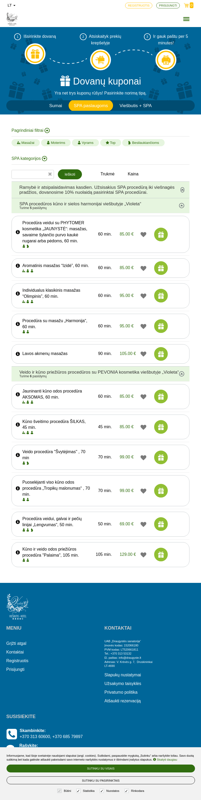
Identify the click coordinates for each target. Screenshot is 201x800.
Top (111, 143)
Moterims (56, 143)
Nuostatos (110, 791)
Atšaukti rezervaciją (122, 701)
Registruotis (17, 660)
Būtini (65, 791)
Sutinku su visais (100, 768)
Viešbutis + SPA (136, 105)
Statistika (86, 791)
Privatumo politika (120, 692)
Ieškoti (70, 174)
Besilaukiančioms (143, 143)
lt (11, 5)
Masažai (25, 143)
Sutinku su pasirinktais (101, 780)
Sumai (55, 105)
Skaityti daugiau (165, 759)
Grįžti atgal (16, 643)
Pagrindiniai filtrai (31, 130)
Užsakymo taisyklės (122, 683)
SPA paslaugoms (91, 105)
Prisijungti (15, 669)
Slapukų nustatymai (122, 675)
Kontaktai (15, 652)
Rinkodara (135, 791)
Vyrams (85, 143)
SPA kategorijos (29, 158)
